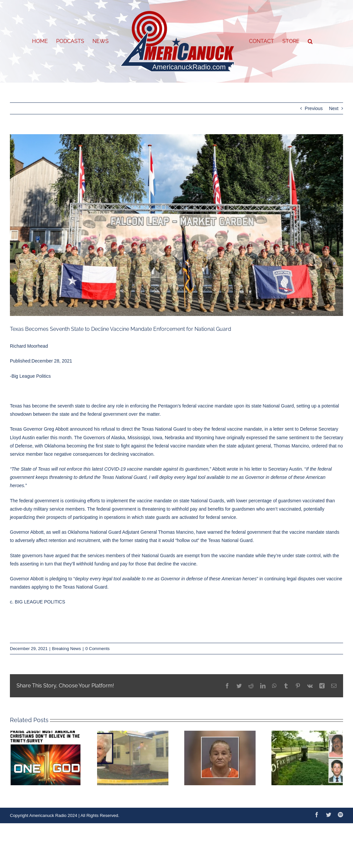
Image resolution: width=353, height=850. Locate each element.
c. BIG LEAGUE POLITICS (37, 601)
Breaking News (66, 648)
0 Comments (97, 648)
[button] (310, 41)
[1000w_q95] (176, 225)
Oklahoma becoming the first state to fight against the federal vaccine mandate (124, 445)
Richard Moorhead (29, 346)
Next (333, 108)
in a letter (274, 429)
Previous (314, 108)
